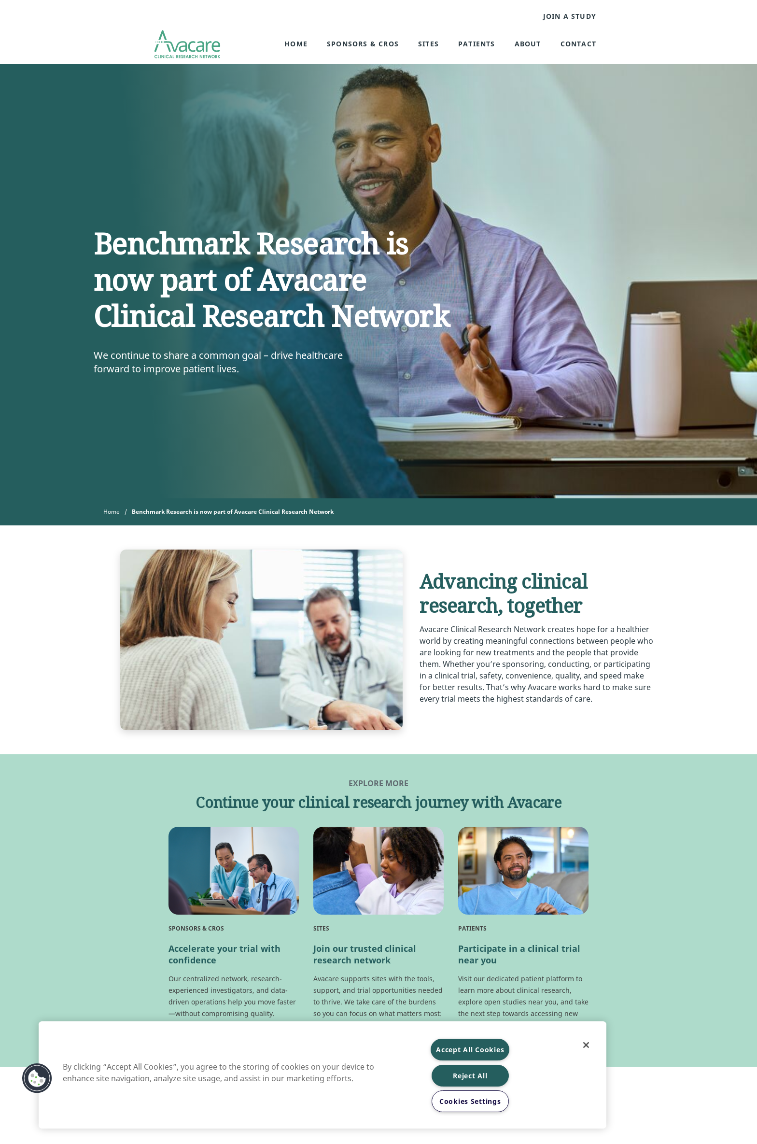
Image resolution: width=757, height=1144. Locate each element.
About (528, 43)
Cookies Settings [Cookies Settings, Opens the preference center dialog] (470, 1101)
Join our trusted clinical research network (364, 954)
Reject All (470, 1075)
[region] (322, 1075)
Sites (428, 43)
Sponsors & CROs (363, 43)
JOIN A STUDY (569, 16)
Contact (578, 43)
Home (296, 43)
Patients (476, 43)
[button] (37, 1078)
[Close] (586, 1045)
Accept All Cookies (470, 1049)
